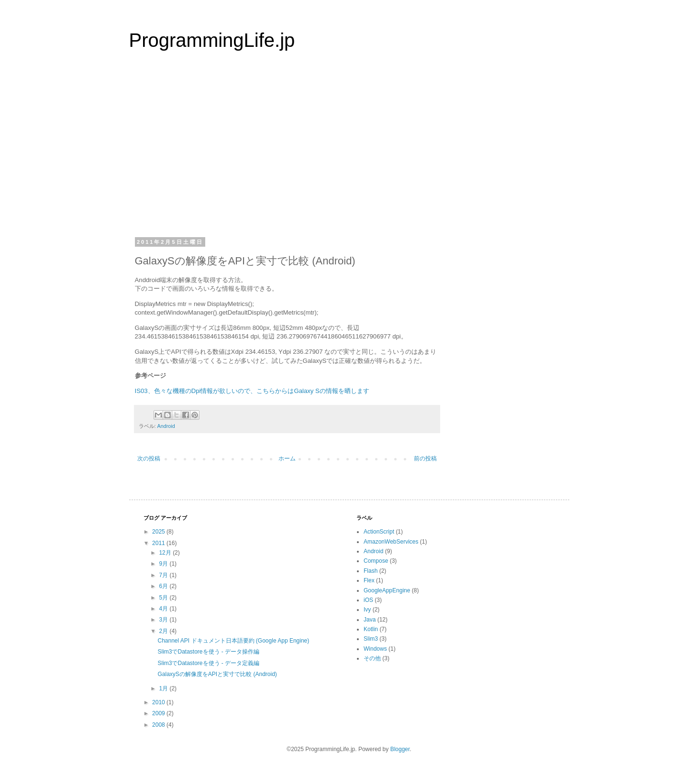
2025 (159, 531)
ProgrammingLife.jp (212, 40)
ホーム (287, 458)
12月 (166, 552)
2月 (164, 631)
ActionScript (379, 531)
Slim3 (371, 638)
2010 (159, 702)
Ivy (367, 609)
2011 (159, 543)
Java (370, 619)
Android (166, 426)
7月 (164, 575)
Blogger (400, 749)
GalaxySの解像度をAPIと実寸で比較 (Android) (217, 674)
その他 (372, 658)
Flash (370, 571)
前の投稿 (425, 458)
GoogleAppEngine (387, 590)
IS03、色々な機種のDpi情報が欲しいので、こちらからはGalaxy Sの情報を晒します (252, 390)
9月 (164, 563)
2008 (159, 724)
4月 (164, 608)
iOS (368, 600)
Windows (375, 648)
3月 (164, 619)
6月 (164, 586)
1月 (164, 688)
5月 (164, 597)
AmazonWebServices (391, 541)
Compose (376, 560)
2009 (159, 713)
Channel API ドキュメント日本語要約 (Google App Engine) (233, 640)
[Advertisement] (349, 150)
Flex (369, 580)
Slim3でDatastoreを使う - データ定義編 (208, 663)
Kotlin (371, 629)
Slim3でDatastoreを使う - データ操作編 (208, 651)
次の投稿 (148, 458)
